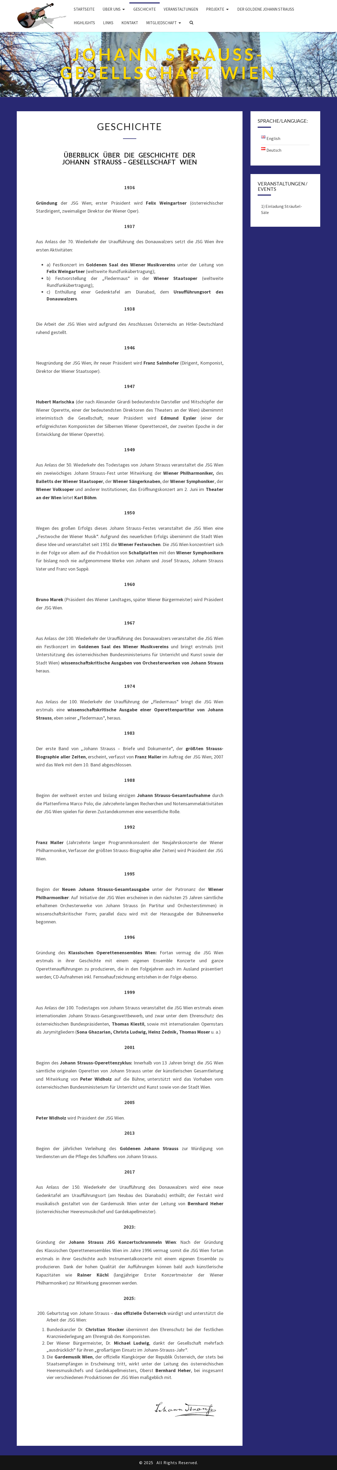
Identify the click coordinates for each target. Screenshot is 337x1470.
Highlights (84, 22)
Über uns (111, 9)
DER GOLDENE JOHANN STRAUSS (265, 9)
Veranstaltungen (181, 9)
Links (108, 22)
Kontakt (129, 22)
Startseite (84, 9)
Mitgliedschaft (161, 22)
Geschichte (144, 9)
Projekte (215, 9)
